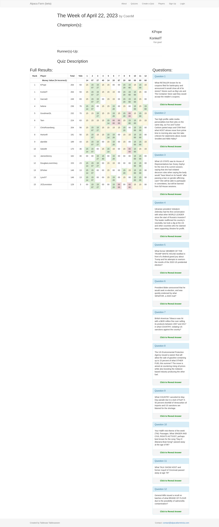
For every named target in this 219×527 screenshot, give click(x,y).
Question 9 (160, 391)
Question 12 (161, 489)
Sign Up (172, 4)
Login (182, 4)
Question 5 (160, 245)
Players (161, 4)
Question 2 (160, 113)
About (124, 4)
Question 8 (160, 346)
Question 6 (160, 281)
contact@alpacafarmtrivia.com (176, 523)
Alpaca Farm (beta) (40, 3)
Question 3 (160, 155)
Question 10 (161, 424)
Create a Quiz (148, 4)
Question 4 (160, 202)
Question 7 (160, 312)
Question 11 (161, 461)
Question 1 (160, 76)
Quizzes (134, 4)
